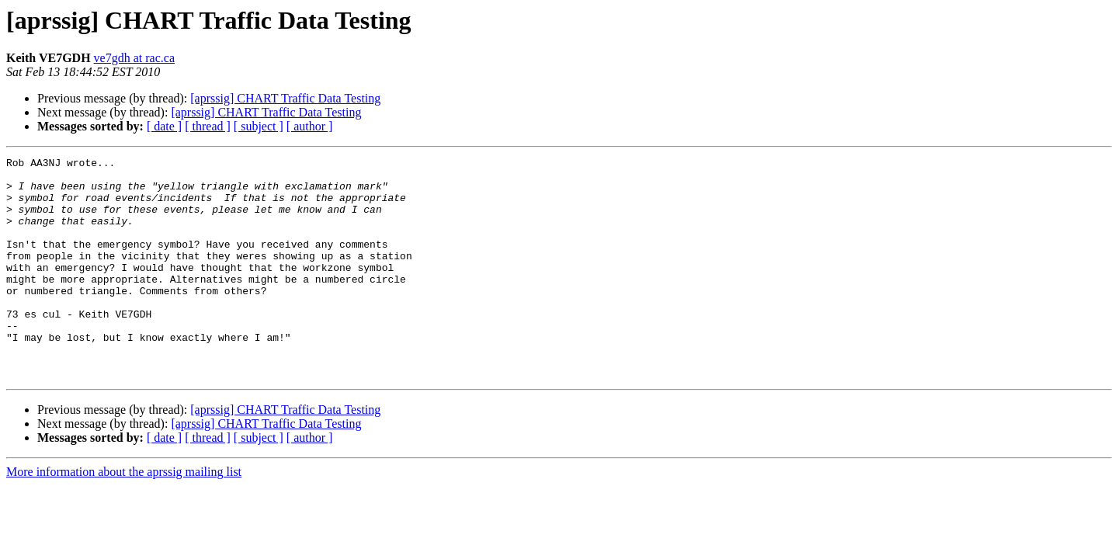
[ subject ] (258, 126)
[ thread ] (208, 126)
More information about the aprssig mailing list (123, 516)
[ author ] (309, 126)
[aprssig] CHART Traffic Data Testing (285, 98)
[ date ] (164, 126)
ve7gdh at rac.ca (134, 57)
